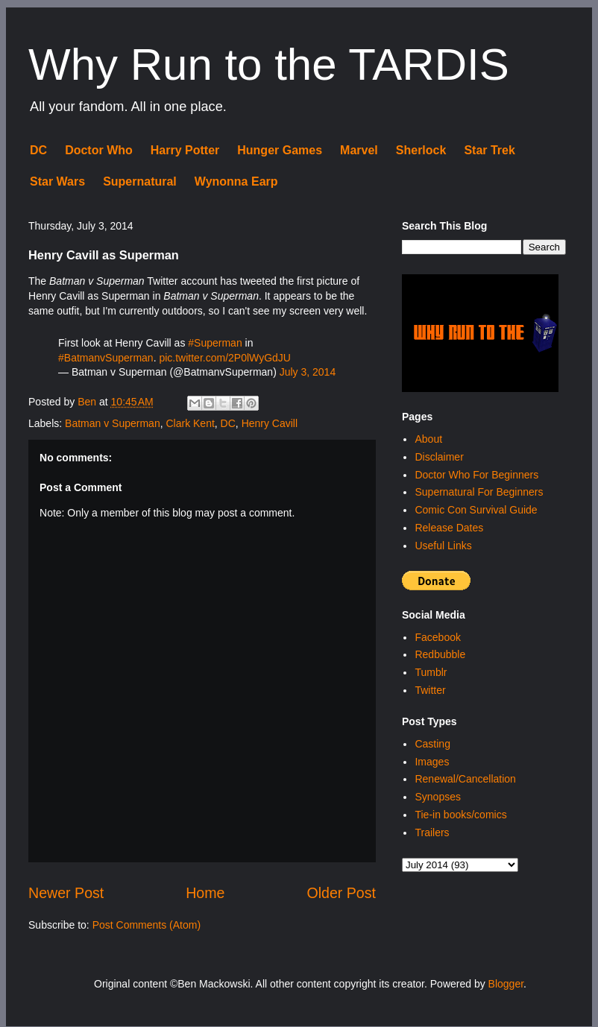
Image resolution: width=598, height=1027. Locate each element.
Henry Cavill (270, 423)
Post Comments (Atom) (146, 925)
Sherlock (421, 150)
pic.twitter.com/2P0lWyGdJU (224, 358)
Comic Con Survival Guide (476, 510)
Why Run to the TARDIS (268, 64)
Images (432, 762)
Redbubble (440, 654)
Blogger (505, 984)
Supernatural (140, 181)
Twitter (430, 690)
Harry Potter (185, 150)
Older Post (341, 893)
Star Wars (57, 181)
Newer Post (66, 893)
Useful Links (443, 546)
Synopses (437, 797)
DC (38, 150)
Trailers (432, 832)
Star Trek (489, 150)
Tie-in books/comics (460, 815)
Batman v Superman (112, 423)
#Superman (215, 343)
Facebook (437, 637)
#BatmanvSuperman (106, 358)
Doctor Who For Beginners (476, 475)
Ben (88, 402)
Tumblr (431, 672)
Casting (432, 744)
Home (205, 893)
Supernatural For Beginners (479, 492)
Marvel (359, 150)
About (428, 439)
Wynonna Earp (236, 181)
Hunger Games (279, 150)
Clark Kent (190, 423)
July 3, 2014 (308, 372)
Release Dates (449, 528)
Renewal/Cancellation (465, 779)
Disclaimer (439, 457)
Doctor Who (99, 150)
